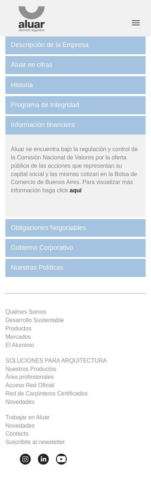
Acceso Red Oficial (29, 385)
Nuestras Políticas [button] (37, 267)
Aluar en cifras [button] (31, 64)
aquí (76, 190)
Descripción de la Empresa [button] (50, 44)
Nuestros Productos (30, 369)
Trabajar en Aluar (27, 417)
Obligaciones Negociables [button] (48, 227)
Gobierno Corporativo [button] (42, 247)
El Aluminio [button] (19, 345)
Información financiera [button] (43, 124)
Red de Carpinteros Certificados (46, 393)
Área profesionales (29, 377)
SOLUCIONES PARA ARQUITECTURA (56, 361)
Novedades (20, 402)
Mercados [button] (18, 337)
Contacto (17, 434)
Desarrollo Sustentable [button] (34, 320)
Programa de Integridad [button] (45, 104)
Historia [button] (22, 85)
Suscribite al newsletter (35, 442)
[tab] (75, 45)
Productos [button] (18, 328)
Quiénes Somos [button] (26, 312)
